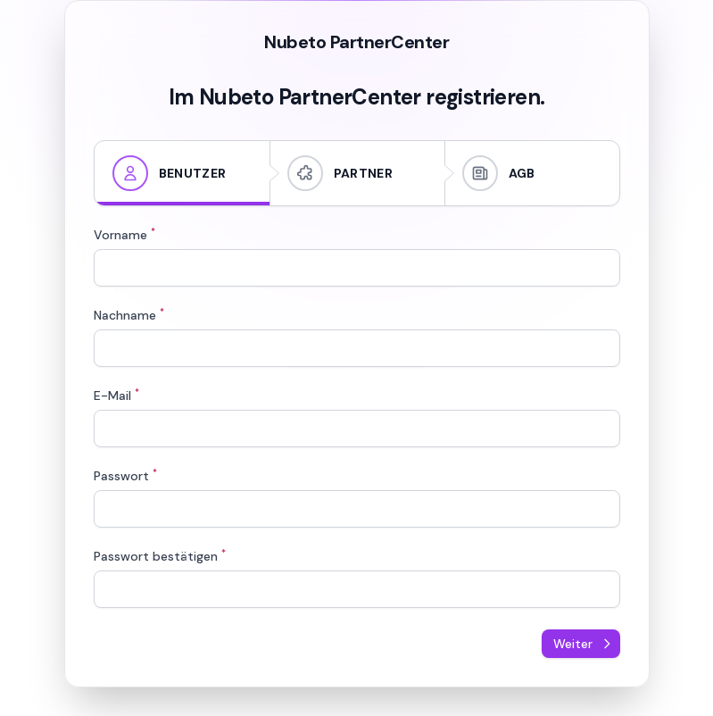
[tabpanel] (357, 418)
